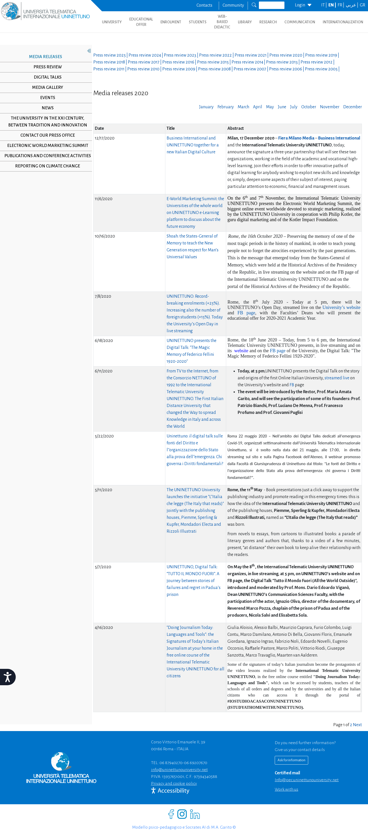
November (329, 107)
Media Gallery (45, 87)
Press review (45, 67)
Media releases (43, 57)
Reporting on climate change (45, 173)
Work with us (286, 789)
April (257, 107)
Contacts (204, 5)
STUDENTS (197, 22)
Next (357, 725)
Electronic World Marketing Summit (45, 145)
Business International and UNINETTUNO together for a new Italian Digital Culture (193, 145)
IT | (324, 5)
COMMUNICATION (299, 22)
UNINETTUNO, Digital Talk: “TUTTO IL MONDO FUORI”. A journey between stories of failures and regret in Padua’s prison (194, 581)
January (206, 107)
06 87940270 (170, 762)
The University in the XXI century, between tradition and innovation (45, 121)
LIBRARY (245, 22)
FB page (246, 312)
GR (362, 5)
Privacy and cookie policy (174, 783)
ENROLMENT (170, 22)
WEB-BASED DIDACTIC (222, 21)
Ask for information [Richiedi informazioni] (291, 760)
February (225, 107)
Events (45, 97)
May (270, 107)
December (352, 107)
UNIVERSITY (112, 22)
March (243, 107)
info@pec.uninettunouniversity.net (307, 780)
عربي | (352, 5)
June (282, 107)
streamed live (337, 378)
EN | (332, 5)
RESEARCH (268, 22)
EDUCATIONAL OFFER (141, 22)
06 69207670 (195, 762)
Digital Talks (46, 77)
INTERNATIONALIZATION (343, 22)
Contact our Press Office (45, 135)
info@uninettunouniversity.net (179, 769)
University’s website (341, 307)
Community (233, 5)
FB (292, 385)
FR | (341, 5)
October (308, 107)
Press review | (111, 55)
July (293, 107)
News (46, 108)
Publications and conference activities (45, 159)
